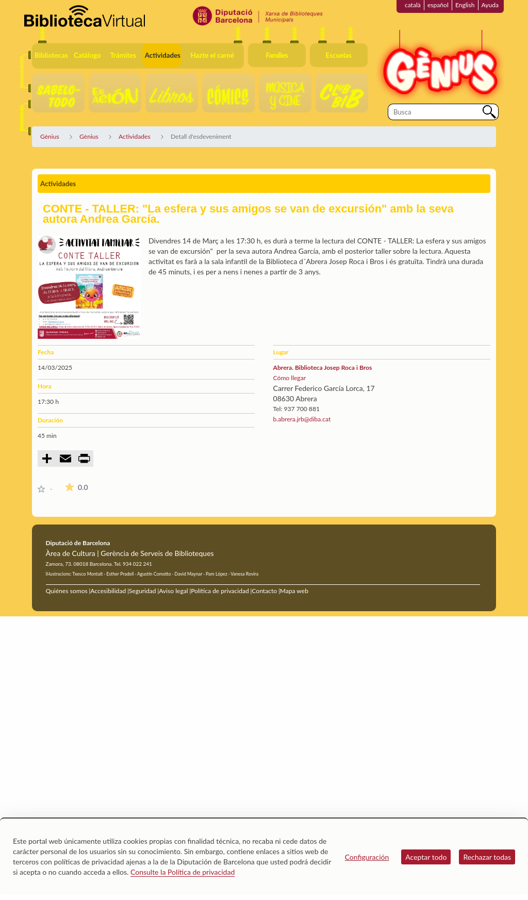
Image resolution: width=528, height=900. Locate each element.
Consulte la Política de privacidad (182, 872)
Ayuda (490, 5)
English (465, 5)
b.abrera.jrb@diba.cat (302, 419)
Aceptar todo (426, 857)
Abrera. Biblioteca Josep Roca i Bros (322, 367)
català (413, 5)
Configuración (367, 857)
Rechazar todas (487, 857)
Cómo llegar (289, 378)
